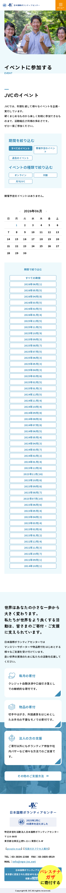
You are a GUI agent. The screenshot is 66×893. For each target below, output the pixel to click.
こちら (35, 878)
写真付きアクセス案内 (36, 848)
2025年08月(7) (33, 345)
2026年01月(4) (33, 315)
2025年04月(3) (33, 370)
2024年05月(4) (33, 437)
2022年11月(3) (33, 547)
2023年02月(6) (33, 529)
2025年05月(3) (33, 364)
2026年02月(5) (33, 308)
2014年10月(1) (33, 566)
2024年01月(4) (33, 462)
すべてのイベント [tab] (20, 148)
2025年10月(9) (33, 333)
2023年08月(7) (33, 492)
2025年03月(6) (33, 376)
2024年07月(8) (33, 425)
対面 (45, 175)
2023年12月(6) (33, 468)
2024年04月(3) (33, 443)
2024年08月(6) (33, 419)
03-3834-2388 (20, 856)
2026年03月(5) (33, 302)
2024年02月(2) (33, 455)
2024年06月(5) (33, 431)
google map (14, 848)
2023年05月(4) (33, 511)
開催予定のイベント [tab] (45, 149)
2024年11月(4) (33, 400)
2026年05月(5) (33, 290)
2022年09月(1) (33, 560)
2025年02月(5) (33, 382)
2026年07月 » (46, 211)
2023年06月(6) (33, 504)
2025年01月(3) (33, 388)
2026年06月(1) (33, 284)
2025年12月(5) (33, 321)
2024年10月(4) (33, 406)
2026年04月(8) (33, 296)
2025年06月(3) (33, 357)
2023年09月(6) (33, 486)
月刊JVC (20, 181)
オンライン (21, 175)
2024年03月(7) (33, 449)
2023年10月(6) (33, 480)
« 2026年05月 (20, 211)
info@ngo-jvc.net (24, 861)
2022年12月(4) (33, 541)
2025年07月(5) (33, 351)
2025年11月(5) (33, 327)
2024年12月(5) (33, 394)
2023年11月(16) (33, 474)
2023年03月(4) (33, 523)
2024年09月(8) (33, 413)
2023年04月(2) (33, 517)
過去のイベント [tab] (20, 158)
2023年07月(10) (33, 498)
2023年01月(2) (33, 535)
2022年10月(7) (33, 553)
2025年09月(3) (33, 339)
